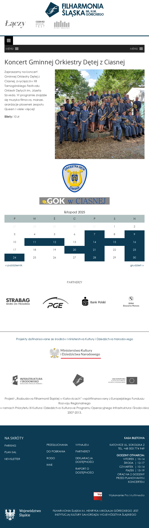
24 (14, 257)
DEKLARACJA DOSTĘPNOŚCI (84, 460)
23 (134, 249)
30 (134, 257)
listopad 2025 (74, 212)
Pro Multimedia (135, 495)
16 (134, 242)
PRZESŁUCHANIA (57, 445)
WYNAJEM (82, 445)
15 (114, 242)
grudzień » (137, 265)
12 (54, 242)
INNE (50, 465)
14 (94, 242)
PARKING (10, 445)
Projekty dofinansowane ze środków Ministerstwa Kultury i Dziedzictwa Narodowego (74, 339)
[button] (9, 49)
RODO (51, 458)
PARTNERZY (82, 451)
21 (94, 249)
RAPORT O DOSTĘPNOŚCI (84, 470)
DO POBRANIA (56, 451)
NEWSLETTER (12, 459)
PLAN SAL (10, 452)
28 (94, 257)
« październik (13, 265)
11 (34, 242)
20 (74, 249)
